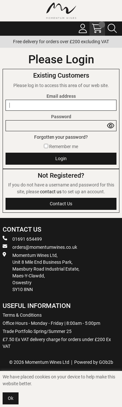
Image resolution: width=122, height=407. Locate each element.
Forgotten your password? (61, 137)
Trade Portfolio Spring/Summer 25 (37, 331)
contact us (51, 191)
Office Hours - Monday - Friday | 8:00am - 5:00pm (51, 323)
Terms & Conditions (22, 315)
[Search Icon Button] (112, 28)
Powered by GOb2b (93, 362)
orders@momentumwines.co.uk (40, 247)
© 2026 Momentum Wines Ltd (39, 362)
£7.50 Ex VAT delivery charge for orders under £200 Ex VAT (57, 343)
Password (61, 116)
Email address (61, 96)
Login (61, 158)
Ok (10, 398)
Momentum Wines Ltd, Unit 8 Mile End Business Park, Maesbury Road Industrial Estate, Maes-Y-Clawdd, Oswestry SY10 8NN (41, 272)
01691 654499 (22, 239)
